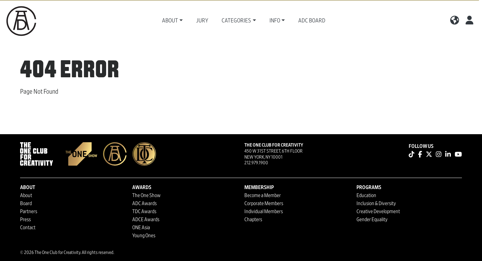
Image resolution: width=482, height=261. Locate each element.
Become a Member (262, 195)
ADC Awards (144, 203)
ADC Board (311, 21)
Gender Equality (372, 219)
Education (366, 195)
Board (26, 203)
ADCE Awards (145, 219)
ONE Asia (141, 227)
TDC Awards (144, 211)
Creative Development (378, 211)
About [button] (170, 21)
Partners (28, 211)
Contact (27, 227)
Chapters (253, 219)
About (26, 195)
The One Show (146, 195)
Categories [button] (236, 21)
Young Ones (143, 235)
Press (25, 219)
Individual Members (263, 211)
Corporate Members (263, 203)
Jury (202, 21)
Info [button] (274, 21)
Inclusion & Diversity (376, 203)
